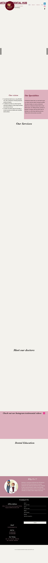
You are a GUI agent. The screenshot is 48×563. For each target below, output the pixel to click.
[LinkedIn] (45, 4)
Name (25, 503)
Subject (25, 510)
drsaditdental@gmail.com (12, 527)
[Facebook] (45, 9)
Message (25, 514)
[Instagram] (45, 6)
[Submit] (35, 523)
